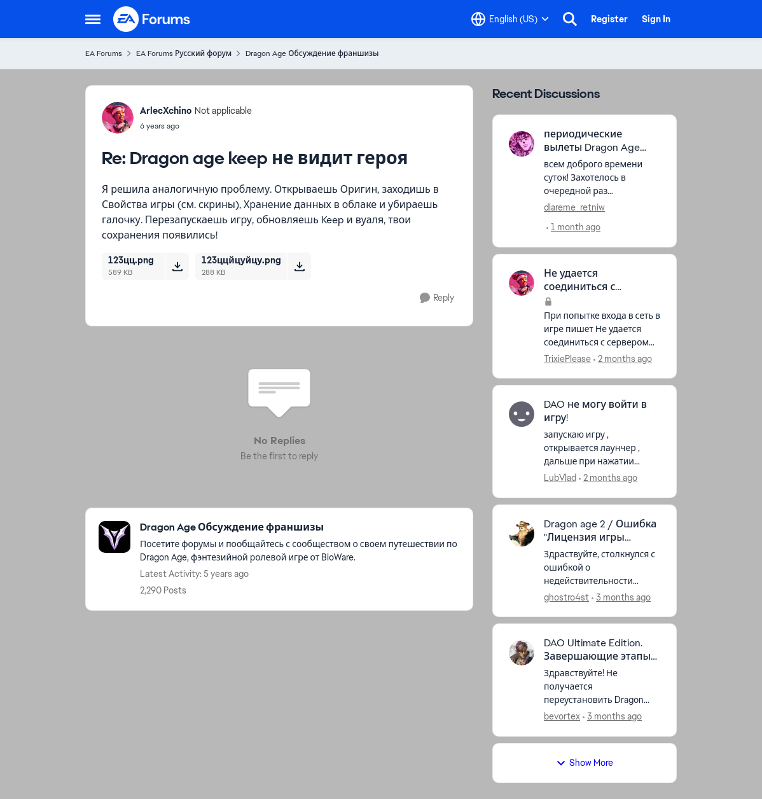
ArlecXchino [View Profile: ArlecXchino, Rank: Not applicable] (165, 110)
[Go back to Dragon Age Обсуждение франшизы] (300, 527)
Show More (584, 762)
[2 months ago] (622, 358)
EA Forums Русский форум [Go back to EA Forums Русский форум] (184, 53)
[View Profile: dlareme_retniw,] (521, 143)
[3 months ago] (621, 597)
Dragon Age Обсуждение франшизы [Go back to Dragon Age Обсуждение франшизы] (312, 53)
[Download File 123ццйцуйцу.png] (299, 266)
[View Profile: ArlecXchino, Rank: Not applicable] (118, 118)
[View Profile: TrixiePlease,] (521, 283)
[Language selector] (510, 19)
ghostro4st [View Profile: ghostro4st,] (566, 596)
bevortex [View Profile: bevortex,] (562, 716)
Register (609, 19)
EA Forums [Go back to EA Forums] (103, 53)
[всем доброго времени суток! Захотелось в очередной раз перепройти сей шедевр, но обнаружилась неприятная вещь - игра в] (602, 178)
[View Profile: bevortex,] (521, 652)
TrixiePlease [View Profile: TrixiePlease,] (567, 358)
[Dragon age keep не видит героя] (196, 126)
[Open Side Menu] (93, 19)
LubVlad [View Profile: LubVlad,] (560, 477)
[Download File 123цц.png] (177, 266)
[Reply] (437, 298)
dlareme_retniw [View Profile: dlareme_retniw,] (574, 207)
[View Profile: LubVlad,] (521, 414)
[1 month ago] (573, 227)
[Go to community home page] (152, 19)
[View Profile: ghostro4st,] (521, 533)
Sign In (656, 19)
